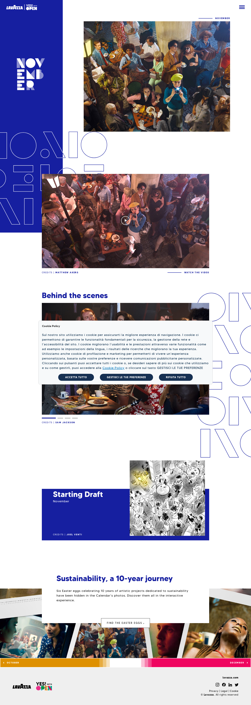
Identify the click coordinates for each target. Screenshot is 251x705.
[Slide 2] (60, 418)
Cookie (234, 691)
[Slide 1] (49, 418)
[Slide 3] (67, 418)
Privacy (214, 691)
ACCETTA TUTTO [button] (76, 377)
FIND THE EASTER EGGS (125, 623)
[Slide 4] (75, 418)
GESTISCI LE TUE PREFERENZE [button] (126, 377)
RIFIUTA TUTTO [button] (176, 377)
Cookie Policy (113, 368)
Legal (224, 691)
